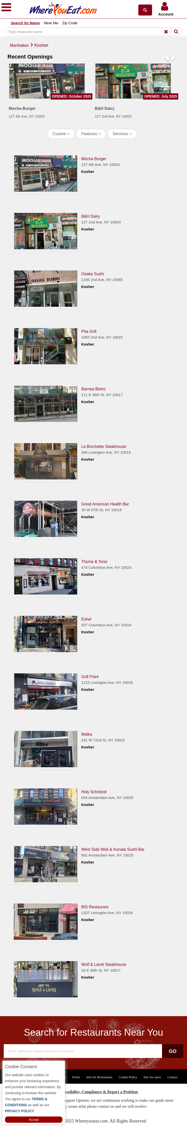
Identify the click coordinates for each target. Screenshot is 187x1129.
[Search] (93, 32)
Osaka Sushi (92, 274)
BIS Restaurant (95, 907)
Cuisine (60, 134)
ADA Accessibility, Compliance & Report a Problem (93, 1092)
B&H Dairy (90, 216)
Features (91, 134)
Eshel (86, 619)
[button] (145, 10)
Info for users (152, 1077)
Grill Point (90, 677)
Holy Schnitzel (94, 792)
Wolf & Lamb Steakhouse (103, 964)
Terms (76, 1077)
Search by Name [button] (25, 23)
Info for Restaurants (99, 1077)
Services (122, 134)
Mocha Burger (94, 159)
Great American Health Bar (105, 504)
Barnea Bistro (93, 389)
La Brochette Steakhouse (103, 446)
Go (173, 1051)
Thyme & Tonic (94, 561)
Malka (86, 734)
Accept (34, 1119)
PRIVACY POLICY (19, 1111)
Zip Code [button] (69, 23)
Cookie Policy (128, 1077)
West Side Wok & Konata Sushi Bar (113, 849)
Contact (173, 1077)
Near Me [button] (51, 23)
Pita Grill (88, 331)
